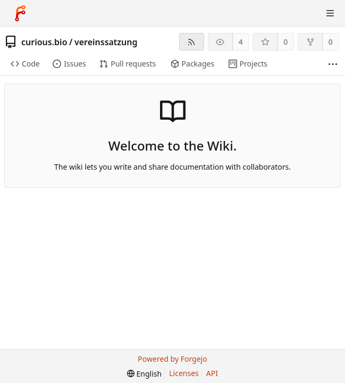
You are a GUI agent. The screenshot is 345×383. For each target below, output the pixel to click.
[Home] (20, 13)
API (212, 373)
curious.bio (44, 42)
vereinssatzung (106, 42)
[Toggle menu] (330, 13)
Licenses (184, 373)
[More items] (333, 64)
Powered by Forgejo (172, 359)
